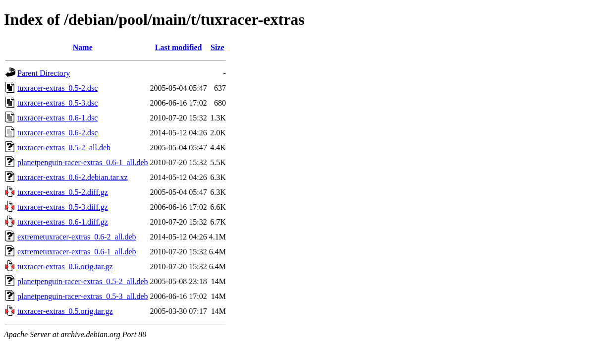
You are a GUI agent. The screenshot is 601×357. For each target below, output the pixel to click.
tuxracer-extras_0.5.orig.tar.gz (64, 311)
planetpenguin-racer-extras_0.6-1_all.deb (82, 162)
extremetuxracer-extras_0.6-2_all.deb (76, 237)
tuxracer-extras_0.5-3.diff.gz (62, 207)
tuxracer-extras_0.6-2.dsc (57, 132)
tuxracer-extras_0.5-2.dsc (57, 88)
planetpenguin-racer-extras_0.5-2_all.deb (82, 281)
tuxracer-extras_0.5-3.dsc (57, 103)
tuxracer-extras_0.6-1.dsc (57, 118)
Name (83, 47)
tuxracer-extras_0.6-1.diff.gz (62, 222)
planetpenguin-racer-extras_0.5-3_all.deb (82, 296)
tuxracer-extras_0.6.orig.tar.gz (64, 266)
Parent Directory (43, 73)
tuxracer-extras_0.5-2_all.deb (63, 147)
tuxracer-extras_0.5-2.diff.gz (62, 192)
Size (217, 47)
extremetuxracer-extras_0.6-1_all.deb (76, 251)
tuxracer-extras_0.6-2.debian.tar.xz (72, 177)
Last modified (178, 47)
